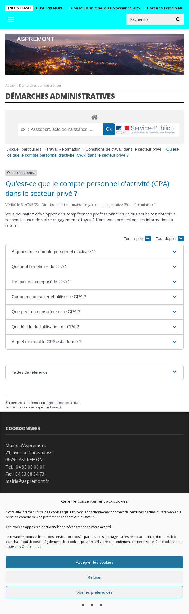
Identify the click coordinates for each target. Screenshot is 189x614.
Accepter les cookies (94, 562)
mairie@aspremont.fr (27, 481)
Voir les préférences (94, 592)
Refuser (94, 577)
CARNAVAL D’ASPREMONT (44, 7)
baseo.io (56, 407)
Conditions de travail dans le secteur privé (124, 149)
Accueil (10, 85)
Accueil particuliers (25, 149)
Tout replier (137, 238)
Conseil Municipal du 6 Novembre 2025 (107, 7)
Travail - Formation (64, 149)
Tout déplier (170, 238)
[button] (95, 251)
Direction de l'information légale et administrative (44, 403)
